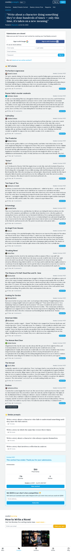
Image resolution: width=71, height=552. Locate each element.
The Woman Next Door (14, 340)
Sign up (56, 2)
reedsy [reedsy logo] (12, 2)
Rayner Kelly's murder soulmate (18, 93)
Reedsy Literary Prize (36, 7)
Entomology (10, 206)
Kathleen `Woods (13, 96)
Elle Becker (11, 320)
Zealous (8, 385)
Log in (63, 2)
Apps (22, 2)
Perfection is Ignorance (14, 71)
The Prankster (11, 138)
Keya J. (10, 231)
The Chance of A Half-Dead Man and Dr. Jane (23, 273)
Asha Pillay (11, 253)
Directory (8, 7)
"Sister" (8, 161)
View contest (35, 486)
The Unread (9, 363)
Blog (68, 550)
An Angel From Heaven (14, 228)
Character (14, 25)
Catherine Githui (13, 388)
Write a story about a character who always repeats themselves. (32, 438)
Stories (53, 550)
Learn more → (41, 522)
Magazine (48, 7)
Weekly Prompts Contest (20, 7)
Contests (36, 550)
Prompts (19, 550)
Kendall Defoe (12, 208)
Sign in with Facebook (50, 41)
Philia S (10, 163)
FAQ (54, 7)
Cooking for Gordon (13, 295)
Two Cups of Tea (11, 183)
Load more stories (11, 407)
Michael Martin (12, 298)
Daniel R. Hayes (12, 73)
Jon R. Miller (11, 365)
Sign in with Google (20, 41)
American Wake (11, 318)
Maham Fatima (12, 141)
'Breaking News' (11, 251)
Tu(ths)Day (9, 116)
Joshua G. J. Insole (13, 186)
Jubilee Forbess (12, 118)
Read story (62, 88)
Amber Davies (12, 343)
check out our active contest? (22, 60)
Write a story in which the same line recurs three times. (29, 430)
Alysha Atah (11, 275)
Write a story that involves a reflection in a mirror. (27, 446)
